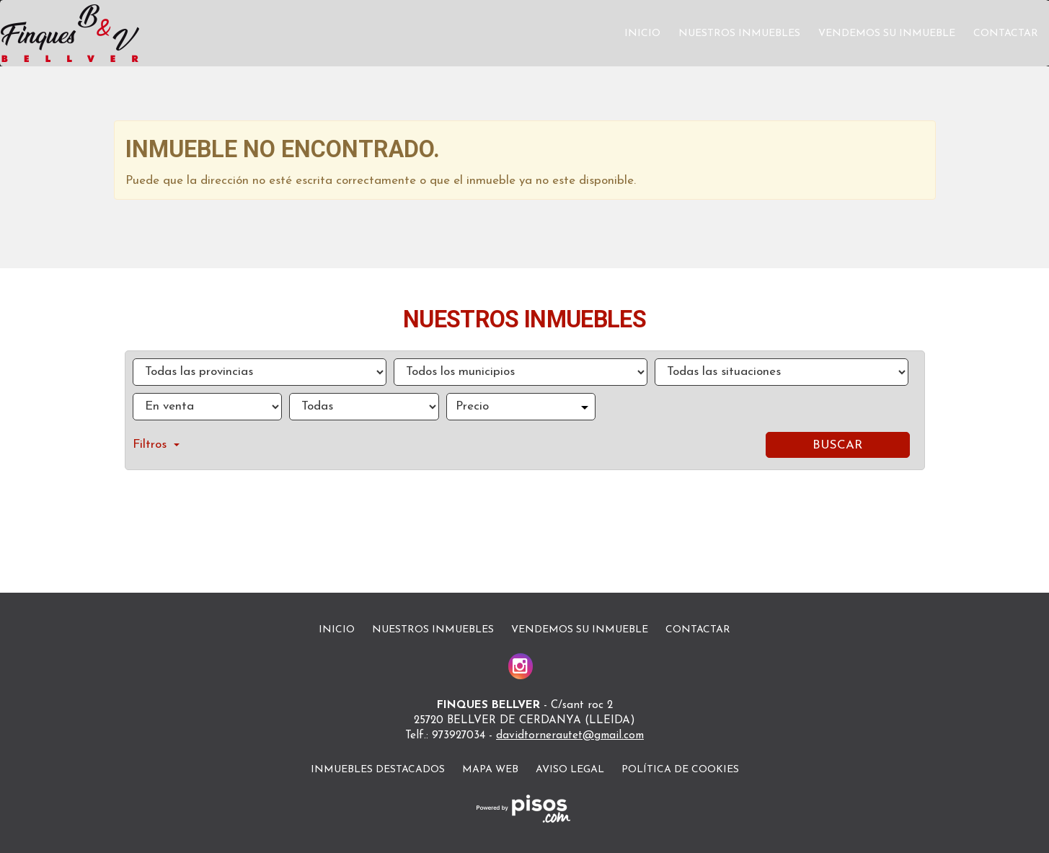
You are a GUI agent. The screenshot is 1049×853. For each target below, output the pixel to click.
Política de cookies (680, 769)
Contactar (1005, 33)
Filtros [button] (156, 444)
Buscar (837, 445)
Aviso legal (570, 769)
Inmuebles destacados (378, 769)
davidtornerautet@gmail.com (570, 735)
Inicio (642, 33)
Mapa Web (490, 769)
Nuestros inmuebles (739, 33)
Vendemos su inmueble (886, 33)
